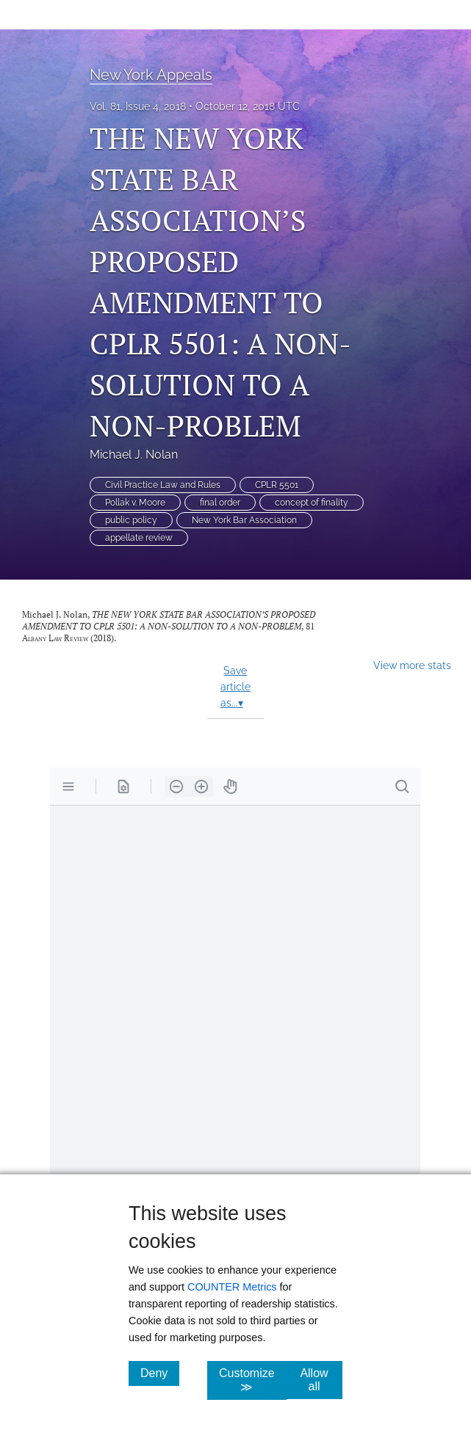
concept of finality (311, 502)
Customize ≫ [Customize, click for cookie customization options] (253, 1380)
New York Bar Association (244, 520)
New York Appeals (151, 75)
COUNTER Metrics (232, 1287)
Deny (159, 1372)
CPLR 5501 (276, 485)
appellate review (139, 538)
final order (220, 502)
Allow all (321, 1380)
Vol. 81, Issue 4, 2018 (138, 106)
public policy (131, 520)
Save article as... (235, 687)
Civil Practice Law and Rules (162, 485)
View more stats (412, 665)
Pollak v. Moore (135, 502)
